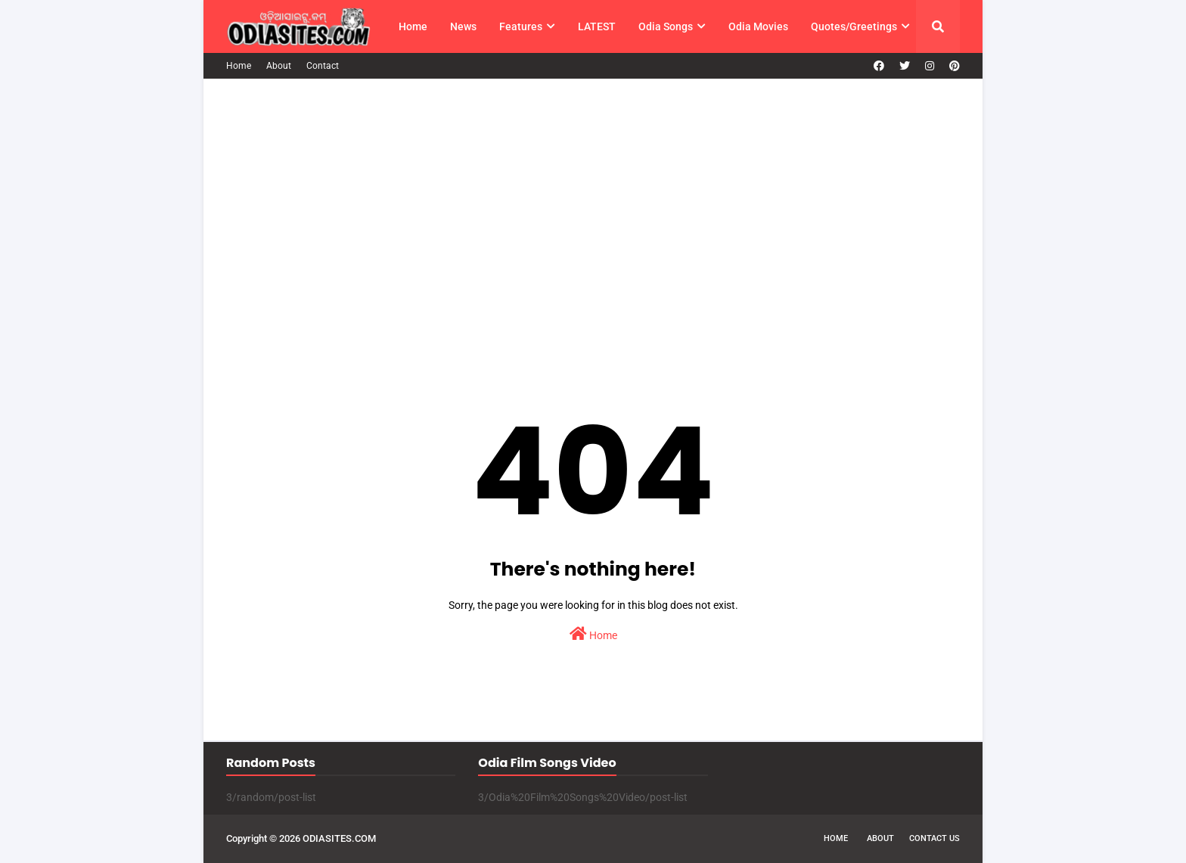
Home (238, 66)
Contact (322, 66)
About (278, 66)
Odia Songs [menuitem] (665, 26)
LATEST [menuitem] (597, 26)
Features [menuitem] (520, 26)
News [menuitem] (463, 26)
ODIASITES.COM (339, 838)
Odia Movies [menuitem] (758, 26)
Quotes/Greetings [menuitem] (854, 26)
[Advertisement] (593, 215)
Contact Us (934, 838)
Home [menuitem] (413, 26)
